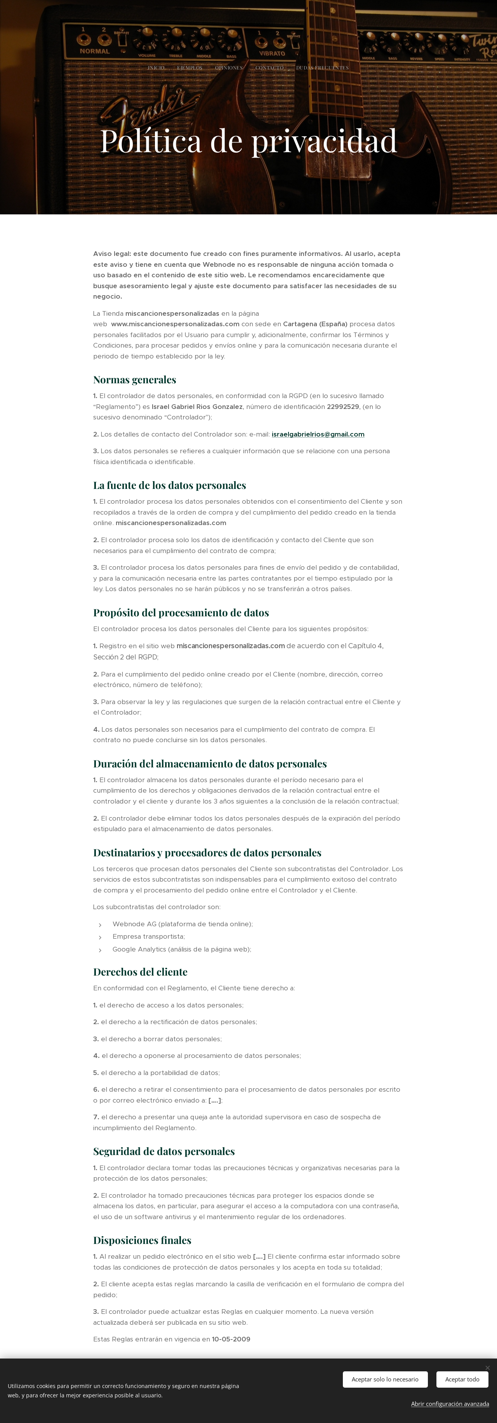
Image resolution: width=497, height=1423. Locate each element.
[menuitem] (227, 67)
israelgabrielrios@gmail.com (318, 434)
